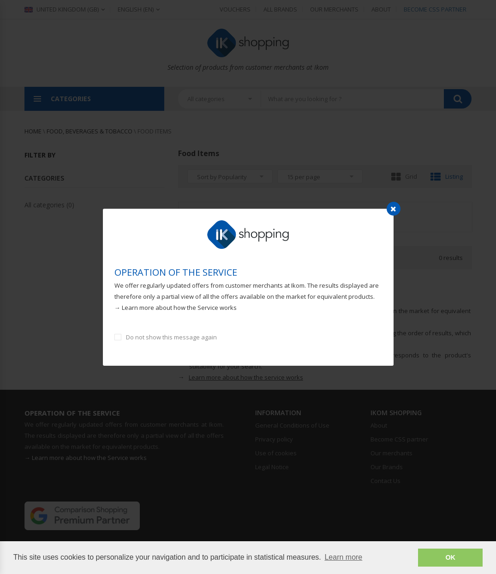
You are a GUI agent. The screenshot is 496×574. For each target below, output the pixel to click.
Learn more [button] (343, 557)
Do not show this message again (171, 337)
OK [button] (450, 557)
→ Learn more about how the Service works (175, 307)
